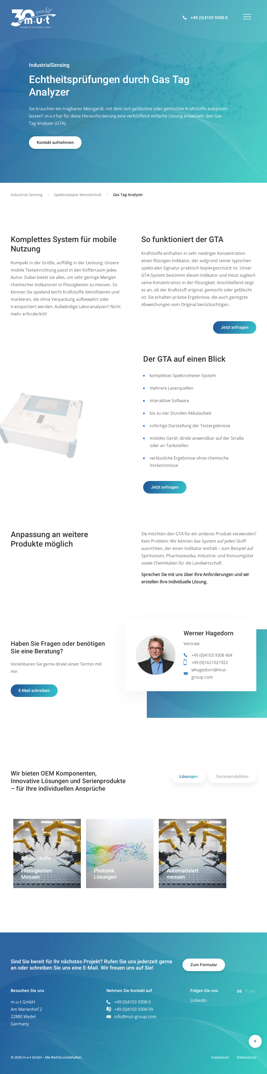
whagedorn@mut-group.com (209, 673)
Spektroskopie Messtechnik (77, 194)
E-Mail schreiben (34, 691)
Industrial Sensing (27, 194)
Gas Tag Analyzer (128, 194)
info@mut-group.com (135, 1016)
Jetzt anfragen (234, 327)
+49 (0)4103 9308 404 (211, 655)
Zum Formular (203, 965)
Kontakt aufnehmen (55, 142)
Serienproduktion (232, 776)
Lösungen (188, 776)
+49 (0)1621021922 (209, 662)
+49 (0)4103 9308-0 (209, 18)
